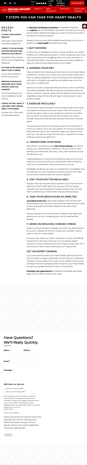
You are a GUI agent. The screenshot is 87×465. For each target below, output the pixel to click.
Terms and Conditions (11, 413)
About (38, 9)
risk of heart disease (63, 146)
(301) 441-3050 (51, 3)
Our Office (61, 3)
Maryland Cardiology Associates (43, 28)
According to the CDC (36, 201)
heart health (43, 43)
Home (28, 9)
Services (64, 9)
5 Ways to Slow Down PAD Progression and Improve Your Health (12, 51)
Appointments (77, 3)
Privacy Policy (8, 409)
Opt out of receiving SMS (15, 392)
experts (33, 30)
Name (7, 350)
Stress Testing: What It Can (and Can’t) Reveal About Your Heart (12, 106)
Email (7, 361)
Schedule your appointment (39, 271)
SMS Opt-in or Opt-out (14, 384)
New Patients (50, 10)
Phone (27, 350)
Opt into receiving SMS (14, 389)
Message (8, 370)
